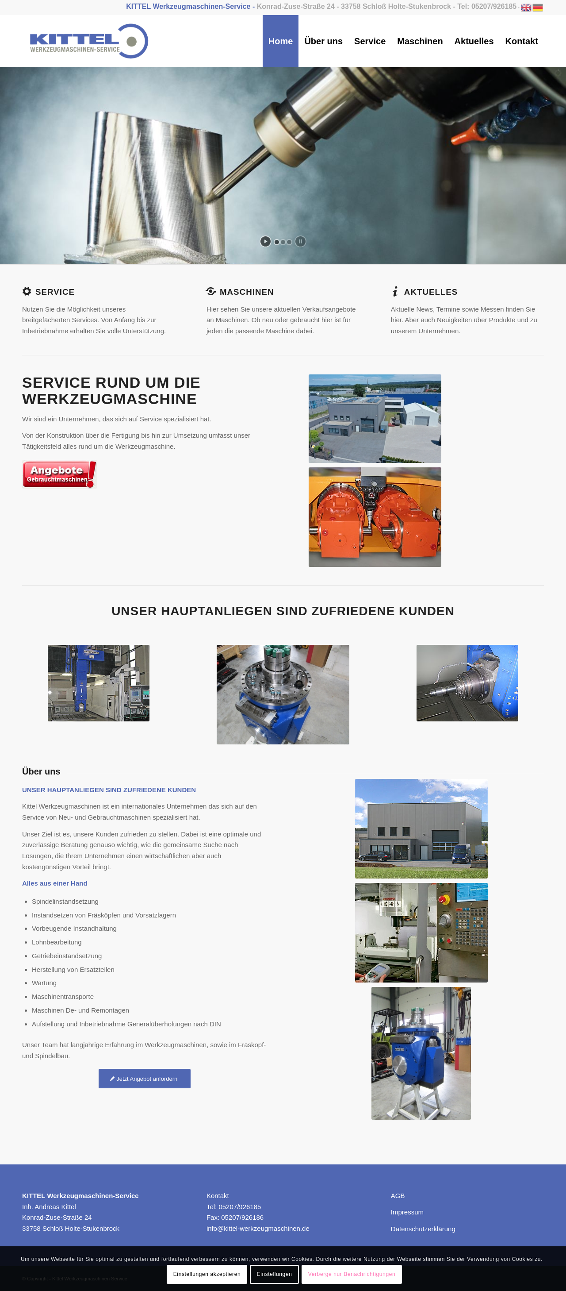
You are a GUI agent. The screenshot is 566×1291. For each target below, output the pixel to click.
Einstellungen (274, 1274)
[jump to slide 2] (283, 242)
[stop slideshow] (300, 241)
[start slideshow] (266, 241)
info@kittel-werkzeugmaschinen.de (258, 1228)
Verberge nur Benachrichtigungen (351, 1274)
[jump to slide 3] (289, 242)
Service (55, 292)
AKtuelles (431, 292)
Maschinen (247, 292)
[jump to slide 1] (277, 242)
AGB (398, 1195)
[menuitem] (281, 41)
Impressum (407, 1212)
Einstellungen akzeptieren (207, 1274)
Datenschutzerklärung (423, 1229)
